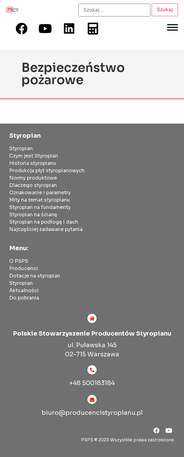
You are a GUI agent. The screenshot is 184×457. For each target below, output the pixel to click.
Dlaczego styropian (33, 185)
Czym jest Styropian (33, 156)
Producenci (23, 268)
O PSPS (18, 261)
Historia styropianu (32, 163)
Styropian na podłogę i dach (43, 222)
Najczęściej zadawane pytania (46, 229)
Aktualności (24, 290)
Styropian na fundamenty (40, 207)
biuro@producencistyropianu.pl (92, 413)
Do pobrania (24, 298)
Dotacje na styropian (34, 276)
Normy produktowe (33, 178)
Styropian (21, 148)
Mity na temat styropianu (39, 200)
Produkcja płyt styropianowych (47, 170)
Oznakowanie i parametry (40, 192)
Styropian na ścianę (33, 214)
